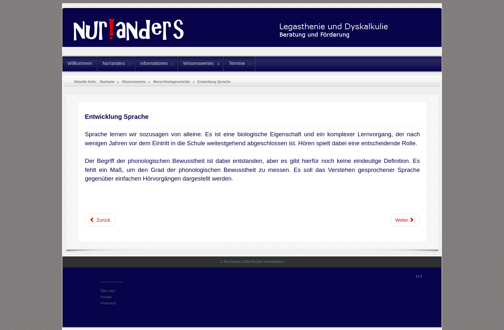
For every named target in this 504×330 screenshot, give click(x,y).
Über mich (108, 291)
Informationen (154, 63)
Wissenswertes (198, 63)
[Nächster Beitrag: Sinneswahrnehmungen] (405, 220)
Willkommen (80, 63)
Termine (237, 63)
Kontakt (106, 297)
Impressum (108, 303)
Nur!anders (114, 63)
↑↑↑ (419, 276)
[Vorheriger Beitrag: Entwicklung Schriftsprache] (100, 220)
